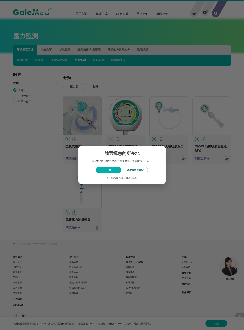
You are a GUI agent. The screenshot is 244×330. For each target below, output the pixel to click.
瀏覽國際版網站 (137, 170)
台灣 (106, 170)
